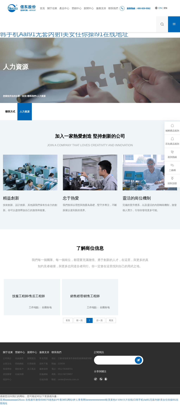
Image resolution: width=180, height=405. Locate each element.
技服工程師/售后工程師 (28, 296)
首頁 (42, 8)
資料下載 (43, 363)
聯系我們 (113, 8)
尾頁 (111, 320)
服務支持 (101, 8)
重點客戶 (19, 369)
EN (165, 8)
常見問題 (43, 358)
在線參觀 (19, 358)
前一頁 (79, 320)
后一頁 (99, 320)
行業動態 (31, 363)
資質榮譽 (7, 374)
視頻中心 (7, 379)
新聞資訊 (31, 358)
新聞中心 (89, 8)
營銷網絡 (19, 363)
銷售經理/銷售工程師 (85, 296)
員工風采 (31, 369)
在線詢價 (19, 374)
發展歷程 (7, 369)
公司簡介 (7, 358)
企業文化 (7, 363)
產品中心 (64, 8)
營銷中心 (77, 8)
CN (161, 8)
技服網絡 (43, 374)
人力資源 (41, 96)
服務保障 (43, 369)
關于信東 (52, 8)
